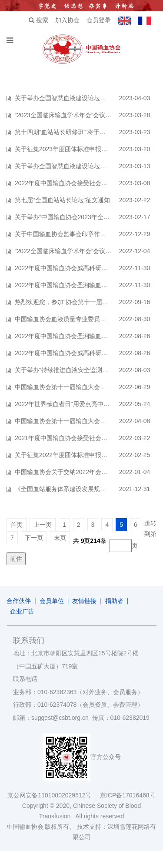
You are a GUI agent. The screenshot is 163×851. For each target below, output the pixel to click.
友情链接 (84, 600)
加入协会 (67, 20)
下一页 (34, 537)
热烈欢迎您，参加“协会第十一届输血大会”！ (74, 301)
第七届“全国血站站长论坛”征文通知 (62, 200)
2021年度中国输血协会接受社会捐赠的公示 (73, 437)
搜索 (38, 20)
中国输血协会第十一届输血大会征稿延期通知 (75, 386)
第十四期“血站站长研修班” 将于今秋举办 (69, 132)
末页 (60, 537)
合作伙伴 (19, 600)
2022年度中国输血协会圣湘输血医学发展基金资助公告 (88, 335)
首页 (16, 524)
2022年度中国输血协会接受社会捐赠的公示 (73, 183)
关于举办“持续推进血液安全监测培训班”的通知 (77, 369)
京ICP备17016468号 (128, 795)
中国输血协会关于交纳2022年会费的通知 (70, 471)
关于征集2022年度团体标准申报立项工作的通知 (79, 454)
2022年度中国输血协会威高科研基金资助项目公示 (82, 267)
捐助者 (114, 600)
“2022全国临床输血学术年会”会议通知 (66, 251)
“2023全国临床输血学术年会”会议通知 (66, 115)
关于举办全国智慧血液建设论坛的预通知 (69, 166)
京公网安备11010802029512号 (53, 795)
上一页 (42, 524)
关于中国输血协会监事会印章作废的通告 (69, 234)
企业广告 (22, 611)
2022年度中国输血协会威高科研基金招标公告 (76, 352)
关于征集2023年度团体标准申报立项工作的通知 (79, 149)
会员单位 (52, 600)
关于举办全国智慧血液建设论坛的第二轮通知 (75, 98)
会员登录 (98, 20)
